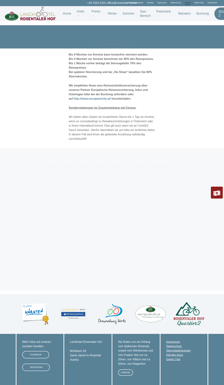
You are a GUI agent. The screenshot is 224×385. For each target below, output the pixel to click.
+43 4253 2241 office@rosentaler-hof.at (112, 2)
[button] (35, 354)
